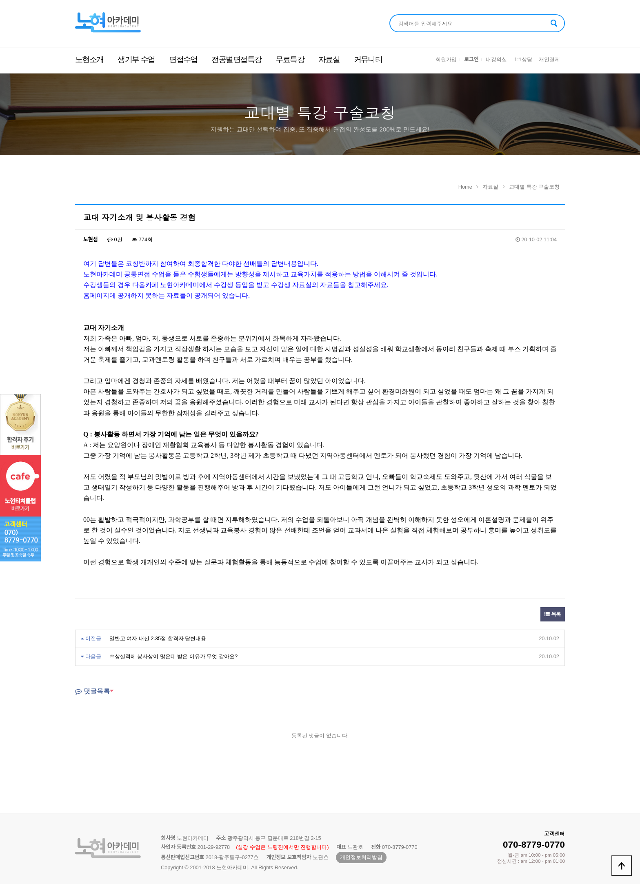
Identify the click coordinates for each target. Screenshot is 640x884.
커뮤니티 (368, 59)
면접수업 (183, 59)
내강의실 (496, 59)
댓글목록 (92, 691)
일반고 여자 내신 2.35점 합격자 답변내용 (158, 638)
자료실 (329, 59)
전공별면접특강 (236, 59)
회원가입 (446, 59)
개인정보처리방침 (361, 857)
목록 (552, 614)
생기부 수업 (136, 59)
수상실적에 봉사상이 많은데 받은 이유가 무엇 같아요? (173, 656)
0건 (114, 239)
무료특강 (290, 59)
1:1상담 (523, 59)
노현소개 (89, 59)
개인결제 (549, 59)
